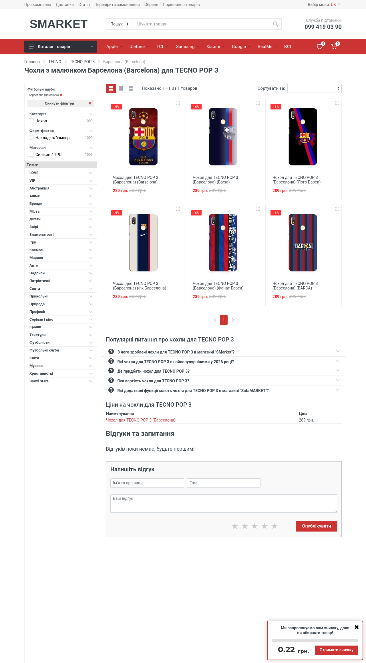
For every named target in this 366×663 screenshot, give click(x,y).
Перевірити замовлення (117, 5)
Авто (61, 265)
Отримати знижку (336, 650)
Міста (61, 211)
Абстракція (61, 188)
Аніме (61, 196)
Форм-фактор (61, 131)
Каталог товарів (61, 46)
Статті (84, 5)
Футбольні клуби (61, 350)
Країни (61, 327)
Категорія (61, 114)
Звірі (61, 227)
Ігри (61, 242)
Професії (61, 311)
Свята (61, 288)
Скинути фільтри (68, 103)
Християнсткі (61, 373)
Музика (61, 366)
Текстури (61, 335)
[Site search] (201, 24)
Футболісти (61, 342)
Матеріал (61, 147)
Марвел (61, 257)
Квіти (61, 358)
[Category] (119, 24)
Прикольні (61, 296)
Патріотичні (61, 281)
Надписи (61, 273)
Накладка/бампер (52, 137)
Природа (61, 304)
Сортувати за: (271, 88)
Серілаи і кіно (61, 319)
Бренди (61, 203)
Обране (151, 5)
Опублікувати (316, 526)
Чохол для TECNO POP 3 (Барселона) (140, 420)
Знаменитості (61, 234)
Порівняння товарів (181, 5)
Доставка (65, 5)
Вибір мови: (324, 4)
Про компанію (37, 5)
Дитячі (61, 219)
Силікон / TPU (48, 154)
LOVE (61, 173)
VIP (61, 180)
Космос (61, 250)
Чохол (41, 121)
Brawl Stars (61, 381)
